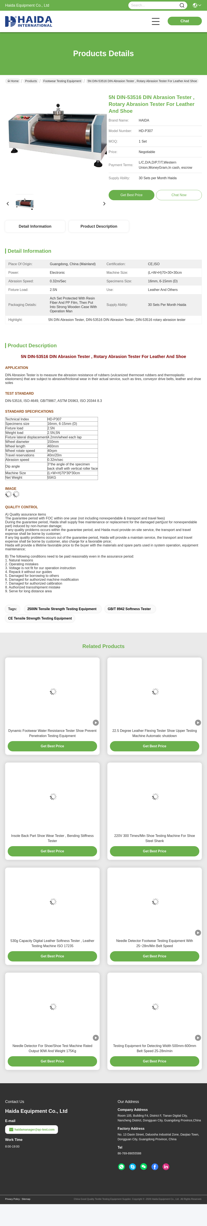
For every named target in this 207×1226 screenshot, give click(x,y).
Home (13, 81)
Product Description (98, 226)
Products (31, 81)
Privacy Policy (12, 1199)
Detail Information (35, 226)
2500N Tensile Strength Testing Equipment (61, 609)
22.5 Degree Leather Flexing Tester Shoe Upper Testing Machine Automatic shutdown (154, 733)
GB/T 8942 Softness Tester (129, 609)
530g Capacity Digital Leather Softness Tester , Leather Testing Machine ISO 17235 (52, 943)
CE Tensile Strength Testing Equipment (40, 618)
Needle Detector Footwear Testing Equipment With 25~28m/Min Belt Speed (154, 943)
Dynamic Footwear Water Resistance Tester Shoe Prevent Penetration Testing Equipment (52, 733)
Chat (184, 21)
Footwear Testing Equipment (62, 81)
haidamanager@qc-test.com (32, 1129)
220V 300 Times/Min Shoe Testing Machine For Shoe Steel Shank (154, 838)
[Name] (182, 5)
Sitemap (26, 1199)
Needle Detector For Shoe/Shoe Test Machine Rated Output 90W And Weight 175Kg (52, 1048)
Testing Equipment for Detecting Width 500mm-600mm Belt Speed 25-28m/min (154, 1048)
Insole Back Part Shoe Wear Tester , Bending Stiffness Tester (52, 838)
